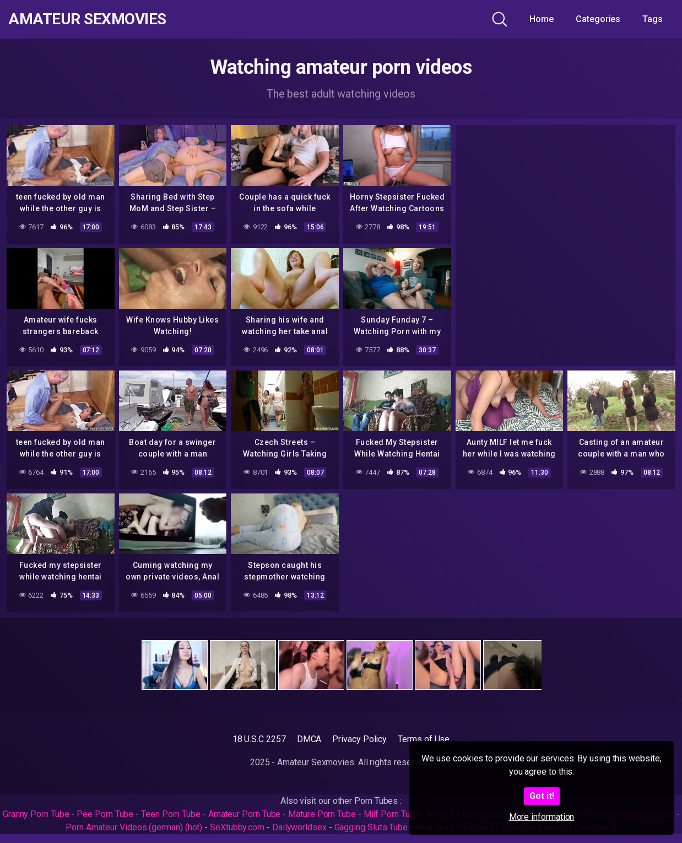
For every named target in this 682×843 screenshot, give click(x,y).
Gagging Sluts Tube (371, 827)
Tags (652, 19)
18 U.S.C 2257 (259, 739)
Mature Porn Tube (322, 814)
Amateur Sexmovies (87, 19)
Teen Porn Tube (171, 814)
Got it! (541, 796)
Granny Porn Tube (36, 814)
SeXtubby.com (238, 827)
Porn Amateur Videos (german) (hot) (134, 827)
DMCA (309, 739)
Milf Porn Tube (392, 814)
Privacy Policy (359, 739)
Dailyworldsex (299, 827)
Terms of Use (424, 739)
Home (541, 19)
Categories (598, 19)
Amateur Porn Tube (244, 814)
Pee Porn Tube (105, 814)
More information (542, 817)
